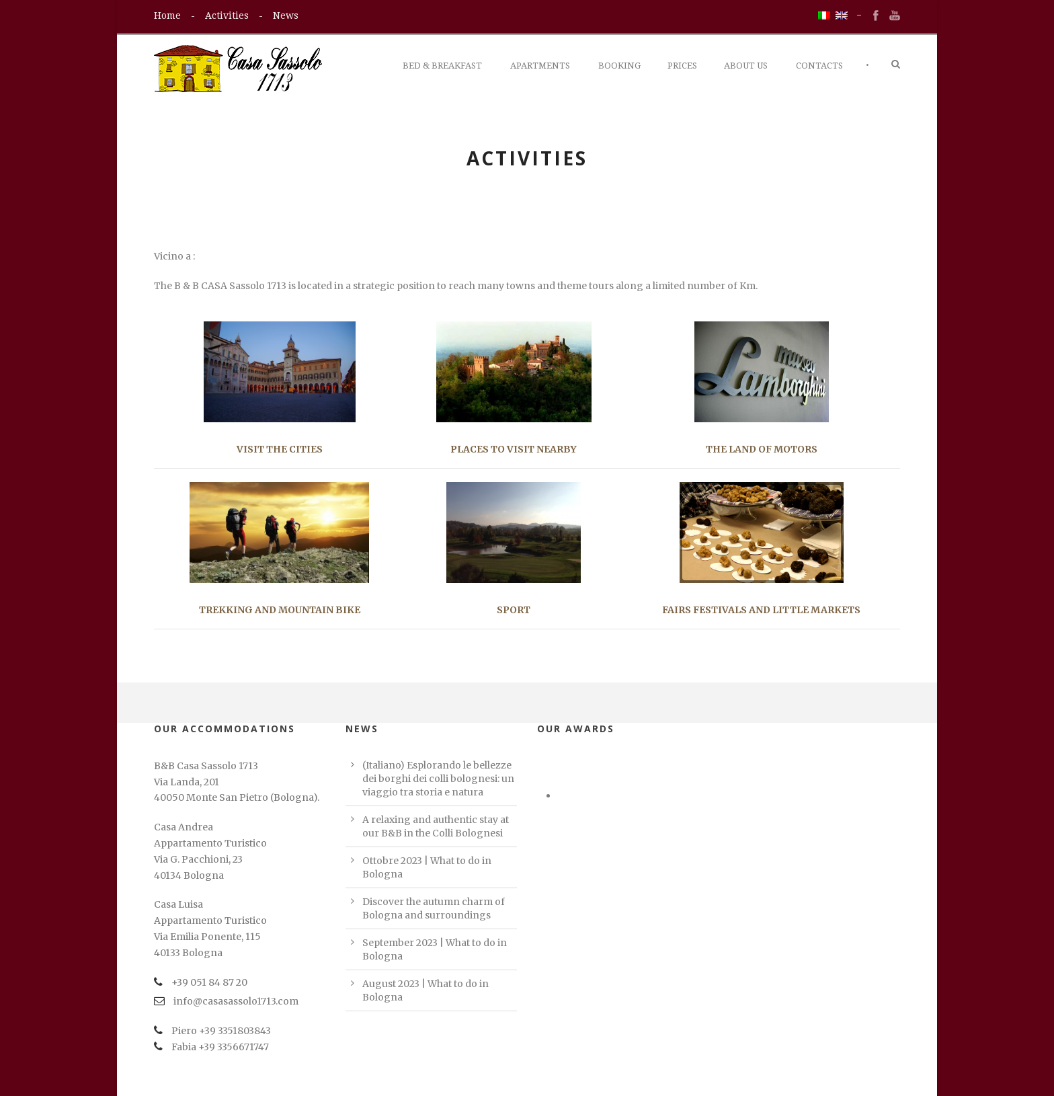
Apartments (540, 66)
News (285, 15)
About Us (746, 66)
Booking (619, 66)
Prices (682, 66)
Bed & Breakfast (442, 66)
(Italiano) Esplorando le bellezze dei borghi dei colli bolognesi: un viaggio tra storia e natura (438, 778)
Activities (227, 15)
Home (167, 15)
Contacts (819, 66)
